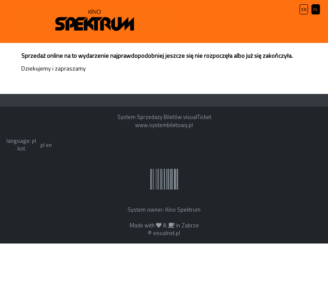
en (49, 145)
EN (304, 9)
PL (315, 9)
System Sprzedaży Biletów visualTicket (164, 117)
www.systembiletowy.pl (164, 125)
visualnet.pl (166, 233)
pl (42, 145)
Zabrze (190, 225)
